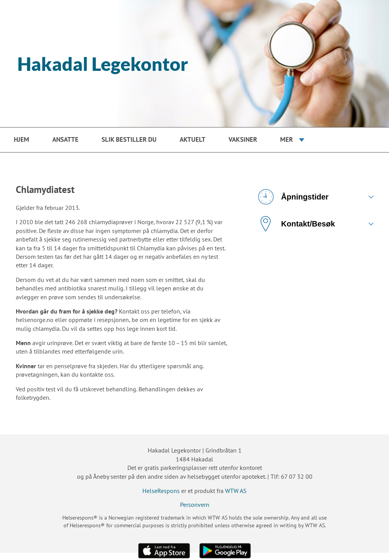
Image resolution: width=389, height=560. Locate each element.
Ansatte (65, 139)
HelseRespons (161, 491)
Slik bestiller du (129, 139)
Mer (286, 139)
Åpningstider (293, 197)
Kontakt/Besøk (296, 223)
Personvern (194, 504)
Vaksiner (243, 139)
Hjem (21, 139)
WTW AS (236, 491)
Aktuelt (192, 139)
